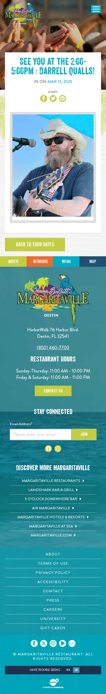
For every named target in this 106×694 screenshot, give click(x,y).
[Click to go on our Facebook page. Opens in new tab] (34, 643)
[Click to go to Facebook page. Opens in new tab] (48, 448)
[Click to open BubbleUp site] (53, 683)
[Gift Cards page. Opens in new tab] (53, 628)
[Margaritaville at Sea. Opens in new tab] (53, 526)
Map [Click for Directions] (92, 261)
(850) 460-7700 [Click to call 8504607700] (53, 347)
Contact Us (53, 391)
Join (84, 434)
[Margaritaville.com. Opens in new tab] (53, 535)
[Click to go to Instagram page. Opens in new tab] (57, 448)
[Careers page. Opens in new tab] (53, 609)
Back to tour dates (35, 244)
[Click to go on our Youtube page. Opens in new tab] (62, 643)
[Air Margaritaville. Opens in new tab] (53, 508)
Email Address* (21, 424)
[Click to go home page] (23, 15)
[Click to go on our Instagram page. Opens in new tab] (53, 643)
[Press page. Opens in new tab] (53, 600)
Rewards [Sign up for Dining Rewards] (40, 261)
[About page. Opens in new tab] (53, 554)
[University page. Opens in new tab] (53, 618)
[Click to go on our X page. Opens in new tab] (43, 643)
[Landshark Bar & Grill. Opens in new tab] (53, 490)
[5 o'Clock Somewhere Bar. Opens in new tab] (53, 499)
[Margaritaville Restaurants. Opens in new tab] (53, 480)
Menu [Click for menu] (66, 261)
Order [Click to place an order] (13, 261)
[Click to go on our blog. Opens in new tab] (72, 643)
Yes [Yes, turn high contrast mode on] (68, 670)
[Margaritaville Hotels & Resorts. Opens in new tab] (53, 517)
